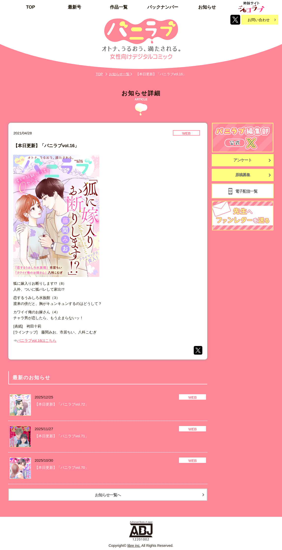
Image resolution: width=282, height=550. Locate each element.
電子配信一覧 (246, 191)
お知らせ (207, 7)
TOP (30, 7)
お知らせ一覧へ (108, 495)
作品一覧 (119, 7)
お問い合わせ (259, 20)
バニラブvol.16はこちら (36, 340)
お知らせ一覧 (119, 74)
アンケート (242, 160)
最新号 (74, 7)
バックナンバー (162, 7)
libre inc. (134, 546)
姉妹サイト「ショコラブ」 (251, 7)
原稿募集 (242, 175)
